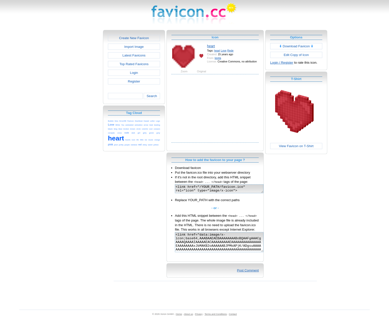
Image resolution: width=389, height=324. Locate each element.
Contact (233, 319)
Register (134, 81)
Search (152, 96)
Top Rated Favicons (133, 64)
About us (188, 319)
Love (224, 50)
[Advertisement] (81, 104)
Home (179, 319)
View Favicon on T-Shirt (296, 146)
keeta (218, 57)
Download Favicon (296, 46)
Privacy (198, 319)
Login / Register (281, 62)
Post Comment (248, 275)
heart (211, 46)
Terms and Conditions (215, 319)
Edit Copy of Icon (296, 55)
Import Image (134, 47)
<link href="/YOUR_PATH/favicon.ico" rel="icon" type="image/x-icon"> (224, 189)
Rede (230, 50)
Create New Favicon (134, 38)
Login (134, 73)
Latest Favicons (134, 55)
